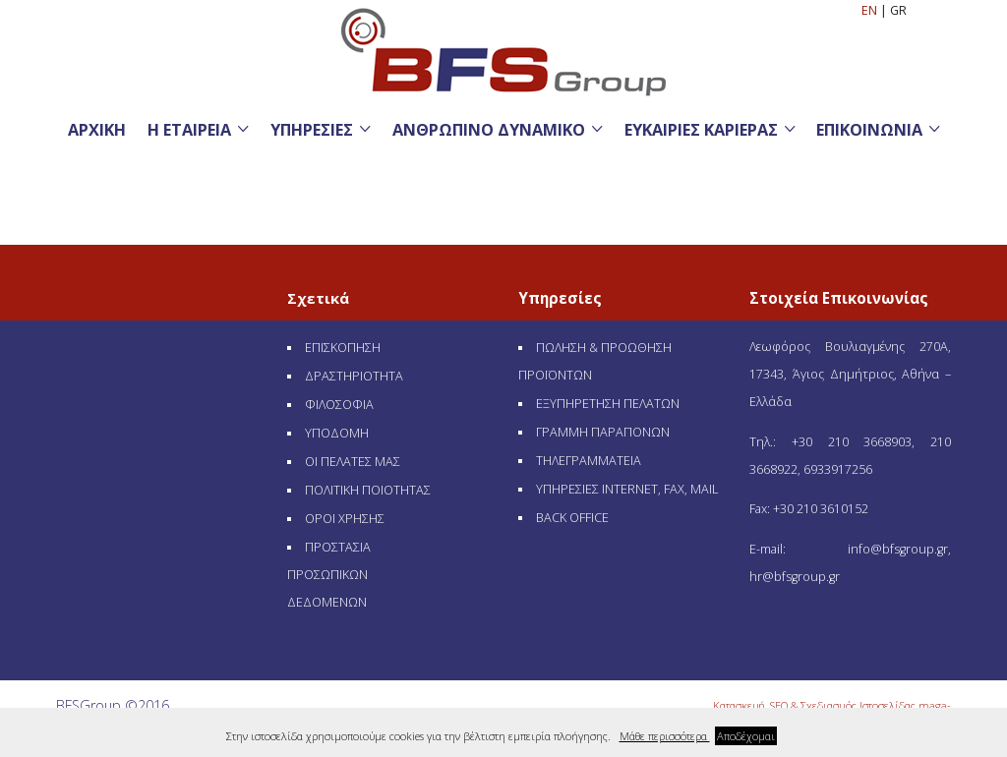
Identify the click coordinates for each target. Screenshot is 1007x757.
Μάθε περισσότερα (665, 735)
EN (870, 10)
